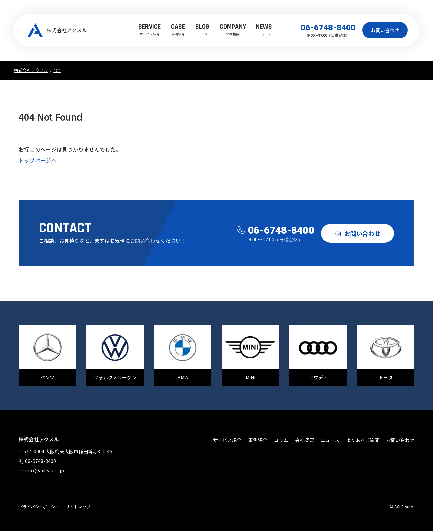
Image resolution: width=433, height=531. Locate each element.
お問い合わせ (385, 30)
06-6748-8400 (328, 28)
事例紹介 (178, 29)
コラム (202, 29)
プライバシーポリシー (39, 506)
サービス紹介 (149, 29)
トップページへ (37, 160)
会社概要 (233, 29)
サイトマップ (78, 506)
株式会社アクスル (57, 30)
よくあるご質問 (362, 440)
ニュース (264, 29)
